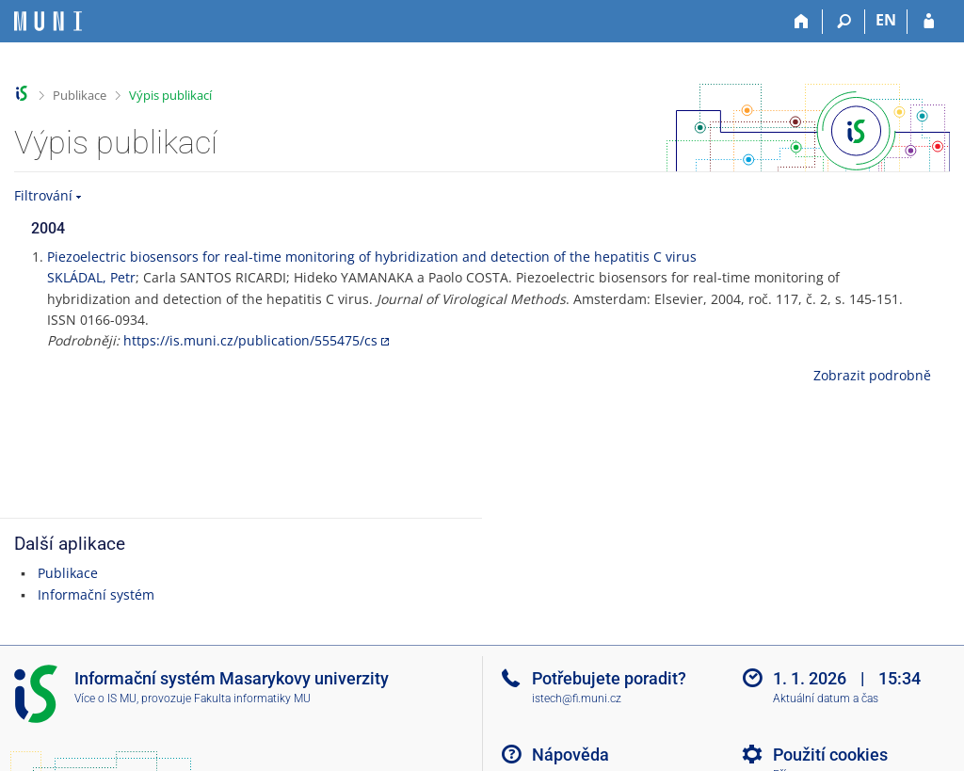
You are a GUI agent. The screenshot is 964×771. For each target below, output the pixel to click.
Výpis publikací (170, 95)
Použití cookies (830, 754)
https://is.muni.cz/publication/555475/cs (250, 340)
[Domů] (801, 21)
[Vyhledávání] (844, 21)
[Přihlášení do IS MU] (929, 21)
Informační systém (96, 594)
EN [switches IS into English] (886, 19)
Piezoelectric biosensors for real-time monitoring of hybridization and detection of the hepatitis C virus (372, 256)
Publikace (79, 95)
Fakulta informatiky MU (252, 698)
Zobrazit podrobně (872, 375)
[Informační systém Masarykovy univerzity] (48, 21)
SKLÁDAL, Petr (91, 277)
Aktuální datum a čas (825, 698)
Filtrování (43, 195)
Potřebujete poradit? (609, 678)
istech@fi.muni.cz (576, 698)
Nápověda (570, 754)
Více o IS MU (105, 698)
